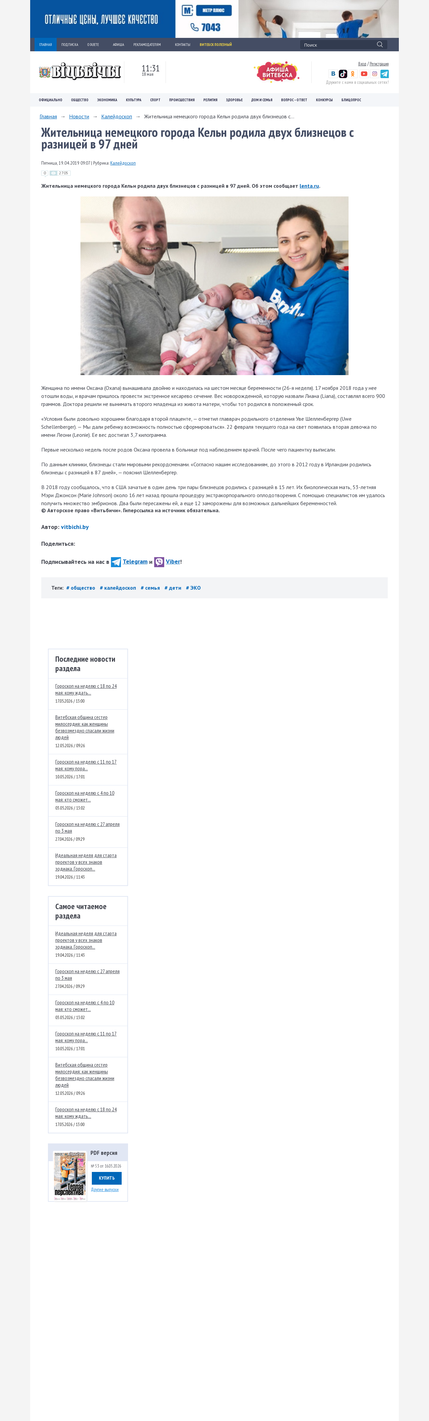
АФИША (118, 44)
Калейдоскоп (116, 116)
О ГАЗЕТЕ (95, 44)
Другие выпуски (105, 1189)
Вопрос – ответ (294, 100)
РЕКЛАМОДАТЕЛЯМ (149, 44)
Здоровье (234, 100)
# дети (174, 587)
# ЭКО (193, 587)
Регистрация (379, 63)
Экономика (107, 100)
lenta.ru (309, 185)
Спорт (155, 100)
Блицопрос (351, 100)
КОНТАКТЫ (182, 44)
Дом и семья (261, 100)
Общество (79, 100)
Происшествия (182, 100)
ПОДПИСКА (69, 44)
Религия (210, 100)
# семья (151, 587)
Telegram (129, 561)
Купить (107, 1178)
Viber (167, 561)
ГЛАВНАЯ (45, 44)
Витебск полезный (216, 44)
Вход (362, 63)
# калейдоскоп (118, 587)
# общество (81, 587)
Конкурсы (324, 100)
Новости (79, 116)
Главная (48, 116)
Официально (50, 100)
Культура (133, 100)
